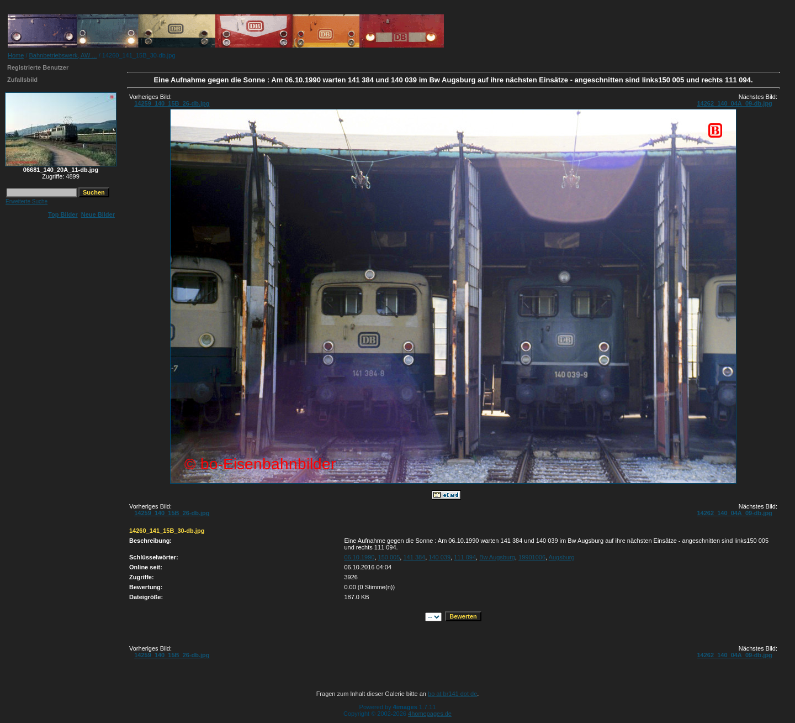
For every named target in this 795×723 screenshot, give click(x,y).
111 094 (465, 557)
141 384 (414, 557)
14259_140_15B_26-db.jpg (171, 103)
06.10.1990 (359, 557)
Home (16, 55)
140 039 (439, 557)
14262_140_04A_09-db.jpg (734, 103)
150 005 (389, 557)
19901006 (531, 557)
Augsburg (562, 557)
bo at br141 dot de (452, 693)
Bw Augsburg (497, 557)
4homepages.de (430, 713)
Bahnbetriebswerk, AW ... (63, 55)
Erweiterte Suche (26, 201)
